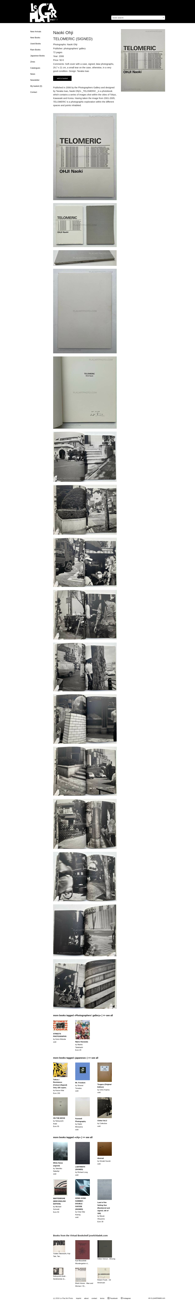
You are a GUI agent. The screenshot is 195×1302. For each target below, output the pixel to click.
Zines (32, 62)
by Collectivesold (102, 1123)
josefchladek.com (159, 1298)
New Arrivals (35, 32)
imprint (78, 1298)
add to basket (62, 78)
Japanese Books (37, 56)
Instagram (126, 1298)
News (32, 74)
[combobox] (138, 17)
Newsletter (35, 80)
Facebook (112, 1298)
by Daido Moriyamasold (80, 1124)
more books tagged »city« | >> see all (72, 1137)
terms (102, 1298)
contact (94, 1298)
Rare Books (35, 50)
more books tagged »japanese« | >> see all (75, 1058)
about (86, 1298)
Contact (33, 92)
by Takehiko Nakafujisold (58, 1168)
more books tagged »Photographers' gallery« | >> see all (83, 1015)
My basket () (36, 86)
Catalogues (35, 68)
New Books (35, 38)
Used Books (35, 44)
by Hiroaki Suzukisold (104, 1161)
